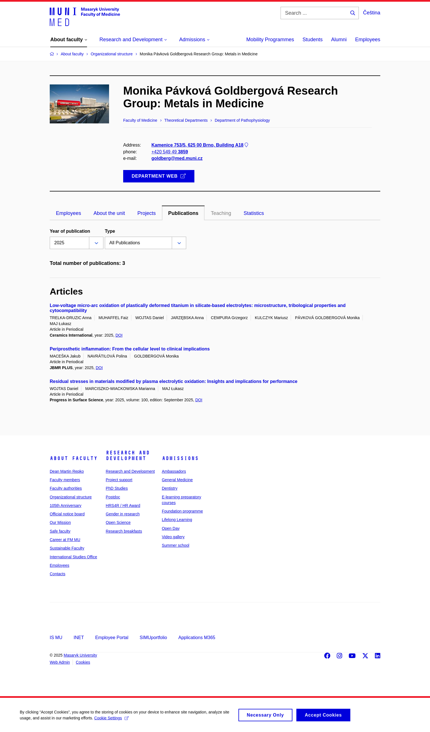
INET (78, 637)
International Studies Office (73, 557)
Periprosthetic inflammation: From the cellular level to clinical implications (130, 349)
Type (110, 231)
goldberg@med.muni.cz (177, 158)
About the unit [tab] (109, 213)
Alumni (339, 39)
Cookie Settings (111, 721)
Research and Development (128, 455)
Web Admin (60, 662)
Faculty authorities (66, 488)
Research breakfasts (124, 531)
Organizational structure (71, 497)
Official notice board (67, 514)
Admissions (180, 458)
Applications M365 (196, 637)
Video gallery (173, 537)
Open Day (171, 528)
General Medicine (177, 480)
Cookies (83, 662)
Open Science (118, 522)
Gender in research (123, 514)
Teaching (221, 213)
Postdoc (113, 497)
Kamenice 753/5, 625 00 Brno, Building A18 (200, 145)
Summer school (175, 545)
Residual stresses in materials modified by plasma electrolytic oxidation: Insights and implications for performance (173, 381)
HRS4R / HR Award (123, 505)
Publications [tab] (183, 213)
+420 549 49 (169, 151)
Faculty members (65, 480)
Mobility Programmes (270, 39)
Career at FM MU (65, 539)
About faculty (73, 458)
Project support (119, 480)
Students (313, 39)
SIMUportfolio (153, 637)
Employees (367, 39)
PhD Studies (117, 488)
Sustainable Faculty (67, 548)
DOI (119, 335)
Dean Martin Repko (67, 471)
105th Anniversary (65, 505)
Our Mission (60, 522)
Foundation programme (182, 511)
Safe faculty (60, 531)
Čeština (371, 13)
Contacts (57, 574)
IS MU (56, 637)
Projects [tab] (146, 213)
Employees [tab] (68, 213)
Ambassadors (174, 471)
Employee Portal (111, 637)
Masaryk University (80, 655)
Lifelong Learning (177, 519)
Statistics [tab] (254, 213)
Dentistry (169, 488)
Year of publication (70, 231)
